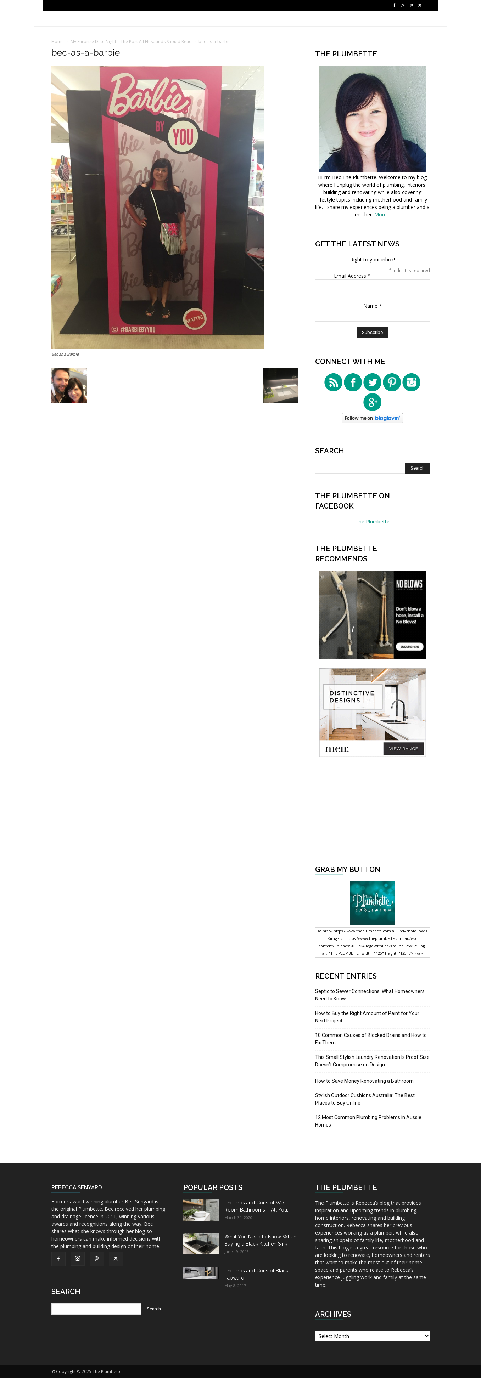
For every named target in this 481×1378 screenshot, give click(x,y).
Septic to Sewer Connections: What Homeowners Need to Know (370, 995)
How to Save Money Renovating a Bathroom (364, 1081)
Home (57, 42)
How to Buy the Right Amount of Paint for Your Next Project (367, 1016)
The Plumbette (373, 521)
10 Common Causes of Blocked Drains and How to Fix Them (371, 1038)
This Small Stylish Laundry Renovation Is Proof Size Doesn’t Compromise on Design (372, 1060)
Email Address (352, 275)
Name (372, 305)
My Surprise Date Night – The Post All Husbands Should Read (131, 42)
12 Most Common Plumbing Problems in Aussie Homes (368, 1121)
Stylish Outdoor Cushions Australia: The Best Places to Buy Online (365, 1099)
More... (382, 214)
